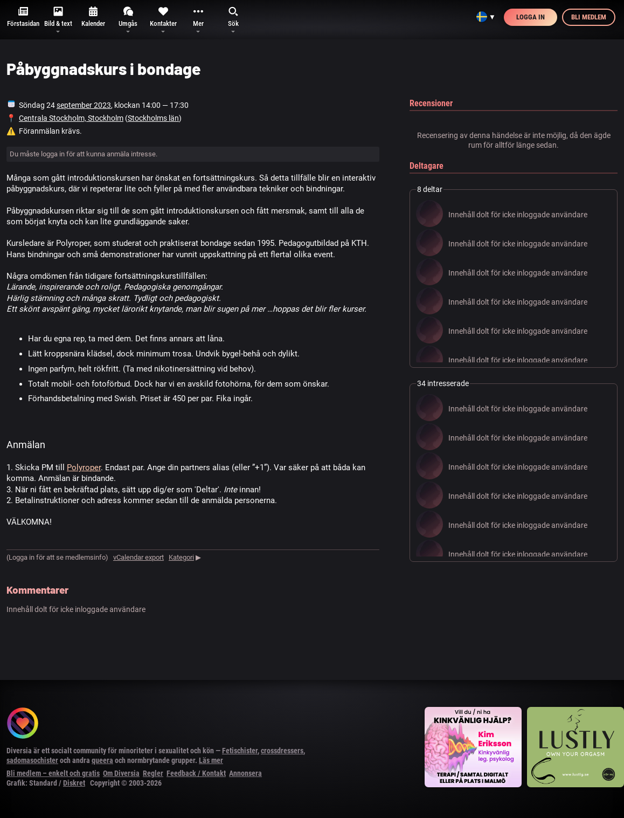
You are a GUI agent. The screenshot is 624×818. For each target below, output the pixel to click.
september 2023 (84, 105)
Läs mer (211, 760)
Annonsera (245, 773)
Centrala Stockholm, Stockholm (71, 118)
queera (102, 760)
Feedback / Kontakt (196, 773)
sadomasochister (32, 760)
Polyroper (84, 467)
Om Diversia (121, 773)
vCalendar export (138, 557)
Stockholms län (153, 118)
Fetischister (240, 750)
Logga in (530, 17)
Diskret (74, 783)
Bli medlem (588, 17)
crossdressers (282, 750)
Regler (153, 773)
